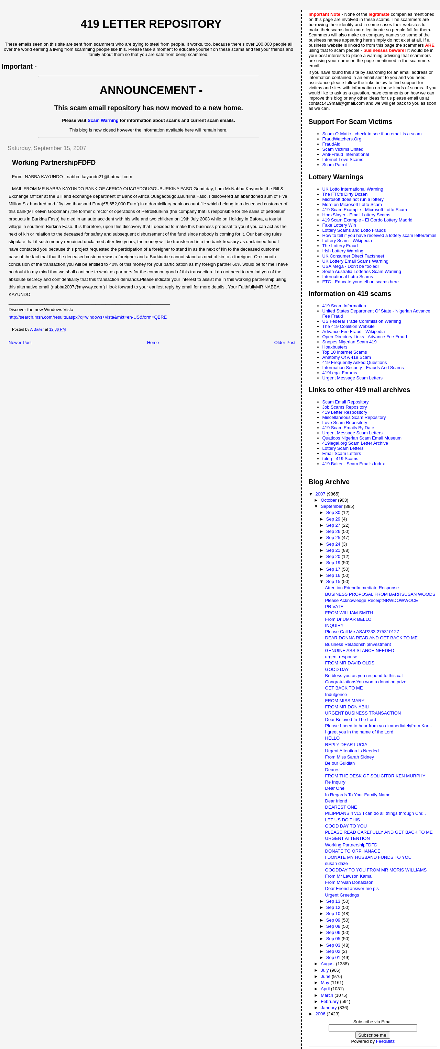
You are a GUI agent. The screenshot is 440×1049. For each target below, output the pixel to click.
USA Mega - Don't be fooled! (350, 266)
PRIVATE (334, 606)
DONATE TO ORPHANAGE (353, 851)
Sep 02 (334, 951)
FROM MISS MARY (345, 700)
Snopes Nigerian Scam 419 (349, 341)
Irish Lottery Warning (342, 250)
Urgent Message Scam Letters (352, 377)
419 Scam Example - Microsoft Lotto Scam (364, 209)
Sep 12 (334, 907)
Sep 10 (334, 913)
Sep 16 (334, 575)
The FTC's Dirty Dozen (345, 194)
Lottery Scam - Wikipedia (347, 240)
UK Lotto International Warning (352, 189)
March (327, 995)
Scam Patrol (334, 164)
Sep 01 (334, 957)
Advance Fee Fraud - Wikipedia (353, 331)
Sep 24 (334, 544)
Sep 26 (334, 531)
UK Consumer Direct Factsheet (353, 256)
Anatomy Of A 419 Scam (346, 357)
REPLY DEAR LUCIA (346, 744)
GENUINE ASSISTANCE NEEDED (359, 650)
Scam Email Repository (345, 401)
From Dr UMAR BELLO (348, 619)
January (329, 1007)
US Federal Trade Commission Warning (361, 321)
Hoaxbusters (335, 347)
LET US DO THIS (342, 819)
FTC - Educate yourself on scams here (360, 281)
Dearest (333, 769)
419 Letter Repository (151, 24)
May (325, 982)
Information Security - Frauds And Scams (363, 367)
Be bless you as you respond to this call (364, 675)
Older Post (284, 342)
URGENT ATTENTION (347, 838)
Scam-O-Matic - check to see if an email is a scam (372, 133)
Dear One (334, 788)
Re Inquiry (335, 782)
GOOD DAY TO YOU (346, 826)
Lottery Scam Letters (343, 448)
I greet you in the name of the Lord (359, 731)
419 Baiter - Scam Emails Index (353, 463)
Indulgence (336, 694)
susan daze (336, 863)
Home (153, 342)
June (326, 976)
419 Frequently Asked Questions (354, 362)
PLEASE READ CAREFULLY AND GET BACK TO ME (379, 832)
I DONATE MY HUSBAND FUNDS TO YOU (368, 857)
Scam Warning (103, 120)
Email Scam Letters (341, 453)
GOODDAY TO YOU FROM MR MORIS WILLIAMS (376, 870)
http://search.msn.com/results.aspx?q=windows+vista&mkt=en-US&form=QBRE (88, 317)
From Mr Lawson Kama (348, 876)
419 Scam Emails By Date (348, 427)
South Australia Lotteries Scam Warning (361, 271)
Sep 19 (334, 562)
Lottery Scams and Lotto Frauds (354, 230)
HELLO (332, 738)
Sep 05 (334, 938)
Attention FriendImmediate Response (362, 587)
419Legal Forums (339, 372)
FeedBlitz (385, 1041)
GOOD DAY (337, 669)
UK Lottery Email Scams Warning (355, 261)
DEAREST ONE (341, 807)
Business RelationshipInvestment (358, 644)
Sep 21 (334, 550)
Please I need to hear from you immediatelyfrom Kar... (378, 725)
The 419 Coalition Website (348, 326)
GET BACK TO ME (344, 688)
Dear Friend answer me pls (352, 888)
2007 (321, 494)
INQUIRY (334, 625)
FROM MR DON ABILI (347, 706)
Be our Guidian (340, 763)
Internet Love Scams (342, 159)
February (330, 1001)
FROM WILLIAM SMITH (349, 612)
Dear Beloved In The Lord (350, 719)
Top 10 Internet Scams (344, 352)
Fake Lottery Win (339, 225)
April (326, 988)
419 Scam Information (344, 305)
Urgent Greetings (342, 895)
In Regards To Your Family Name (358, 794)
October (329, 500)
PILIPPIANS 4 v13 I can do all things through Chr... (375, 813)
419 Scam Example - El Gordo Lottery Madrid (367, 220)
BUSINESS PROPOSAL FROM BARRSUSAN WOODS (380, 594)
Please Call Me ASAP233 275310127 (362, 631)
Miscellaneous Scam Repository (354, 417)
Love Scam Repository (344, 422)
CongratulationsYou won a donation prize (366, 681)
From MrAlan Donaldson (349, 882)
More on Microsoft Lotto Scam (352, 204)
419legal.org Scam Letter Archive (355, 443)
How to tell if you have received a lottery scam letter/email (379, 235)
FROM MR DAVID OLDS (350, 662)
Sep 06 (334, 932)
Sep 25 (334, 537)
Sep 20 (334, 556)
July (325, 970)
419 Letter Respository (344, 412)
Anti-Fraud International (345, 154)
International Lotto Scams (347, 276)
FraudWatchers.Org (342, 138)
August (328, 963)
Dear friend (336, 800)
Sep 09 (334, 920)
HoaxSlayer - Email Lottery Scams (356, 214)
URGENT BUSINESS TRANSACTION (363, 713)
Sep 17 (334, 569)
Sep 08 (334, 926)
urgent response (341, 656)
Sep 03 (334, 945)
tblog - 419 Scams (340, 458)
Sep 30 (334, 512)
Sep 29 (334, 519)
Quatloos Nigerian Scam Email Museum (362, 438)
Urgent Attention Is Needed (352, 750)
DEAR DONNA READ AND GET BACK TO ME (371, 637)
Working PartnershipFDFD (351, 844)
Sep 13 (334, 901)
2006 (321, 1013)
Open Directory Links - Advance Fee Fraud (364, 336)
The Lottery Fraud (340, 245)
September (332, 506)
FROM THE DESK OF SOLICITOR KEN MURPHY (375, 775)
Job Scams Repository (344, 407)
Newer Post (20, 342)
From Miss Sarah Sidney (349, 757)
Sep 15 (334, 581)
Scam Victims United (343, 149)
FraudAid (331, 144)
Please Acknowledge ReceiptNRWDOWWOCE (371, 600)
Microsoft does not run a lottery (353, 199)
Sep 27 (334, 525)
